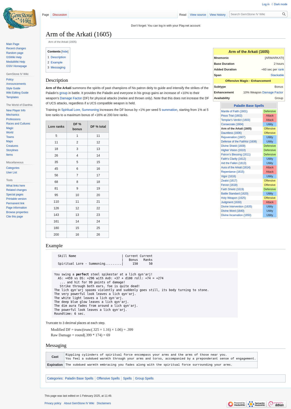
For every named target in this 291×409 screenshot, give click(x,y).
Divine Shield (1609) (233, 145)
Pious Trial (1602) (231, 115)
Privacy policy (53, 403)
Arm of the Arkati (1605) (236, 128)
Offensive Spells (108, 378)
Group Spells (144, 378)
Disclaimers (104, 403)
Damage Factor (272, 92)
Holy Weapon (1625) (233, 198)
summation (169, 110)
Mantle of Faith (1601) (234, 111)
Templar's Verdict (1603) (235, 120)
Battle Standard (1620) (234, 193)
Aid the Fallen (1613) (233, 163)
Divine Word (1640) (232, 210)
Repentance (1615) (232, 171)
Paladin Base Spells (249, 105)
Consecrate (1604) (232, 124)
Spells (127, 378)
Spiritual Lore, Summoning (80, 110)
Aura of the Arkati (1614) (236, 167)
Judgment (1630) (231, 202)
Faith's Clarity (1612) (233, 158)
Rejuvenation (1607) (233, 137)
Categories (55, 378)
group (63, 93)
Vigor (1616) (228, 176)
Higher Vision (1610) (233, 150)
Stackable (277, 75)
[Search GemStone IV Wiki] (258, 14)
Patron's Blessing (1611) (236, 154)
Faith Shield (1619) (232, 189)
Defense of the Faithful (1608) (239, 141)
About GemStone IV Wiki (79, 403)
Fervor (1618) (229, 185)
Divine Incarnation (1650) (236, 215)
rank (281, 69)
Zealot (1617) (229, 180)
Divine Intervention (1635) (236, 206)
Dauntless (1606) (231, 133)
